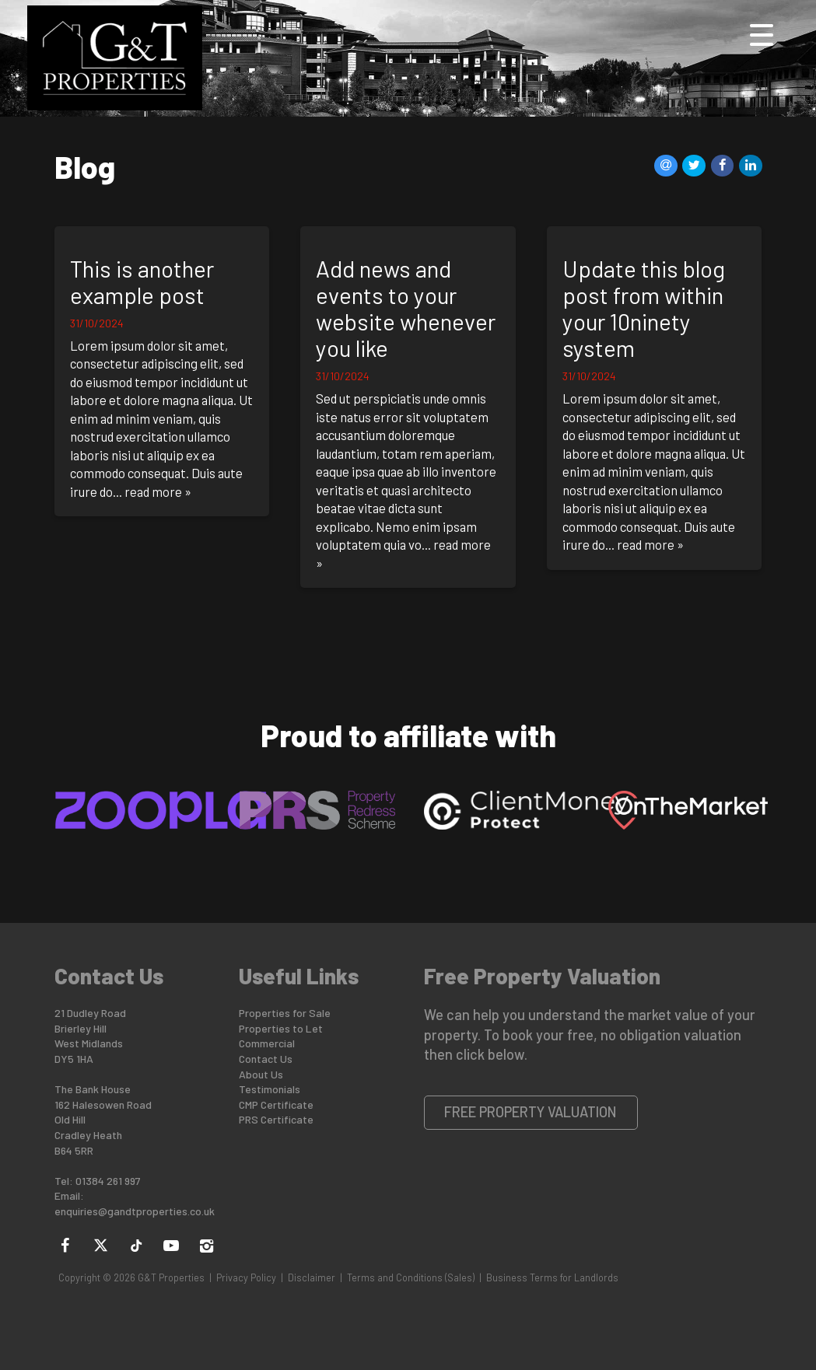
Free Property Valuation (530, 1111)
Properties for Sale (285, 1012)
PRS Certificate (276, 1119)
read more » (157, 491)
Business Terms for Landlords (552, 1277)
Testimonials (269, 1089)
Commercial (267, 1043)
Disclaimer (311, 1277)
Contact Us (265, 1058)
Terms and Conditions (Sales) (411, 1277)
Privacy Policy (246, 1277)
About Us (261, 1074)
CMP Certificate (276, 1104)
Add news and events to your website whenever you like (406, 308)
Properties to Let (281, 1028)
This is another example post (142, 282)
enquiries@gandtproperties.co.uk (134, 1211)
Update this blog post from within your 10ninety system (643, 308)
